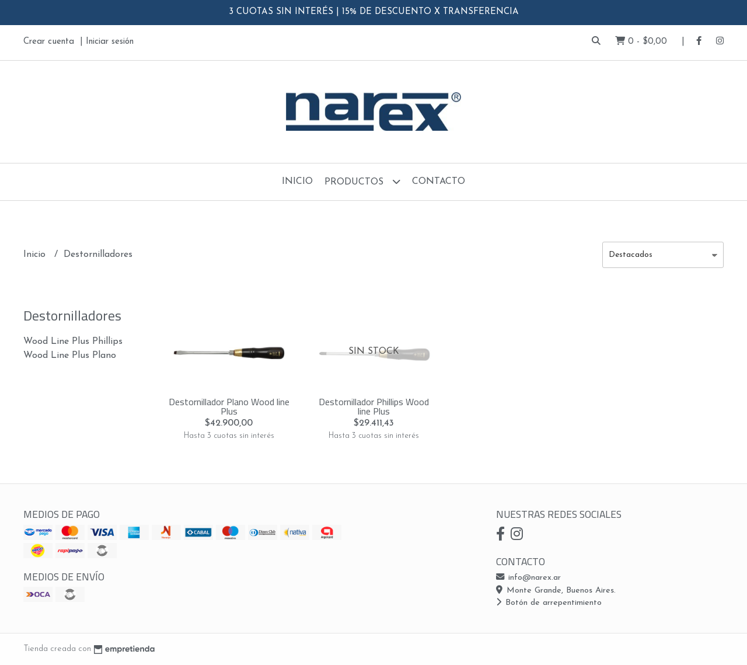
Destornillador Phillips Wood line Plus (374, 406)
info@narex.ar (528, 577)
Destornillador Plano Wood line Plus (229, 406)
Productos (362, 181)
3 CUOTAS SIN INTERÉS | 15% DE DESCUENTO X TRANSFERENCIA (374, 12)
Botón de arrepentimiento (549, 602)
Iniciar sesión (110, 41)
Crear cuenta (48, 41)
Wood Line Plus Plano (69, 355)
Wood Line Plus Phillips (73, 341)
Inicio (297, 181)
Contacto (438, 181)
